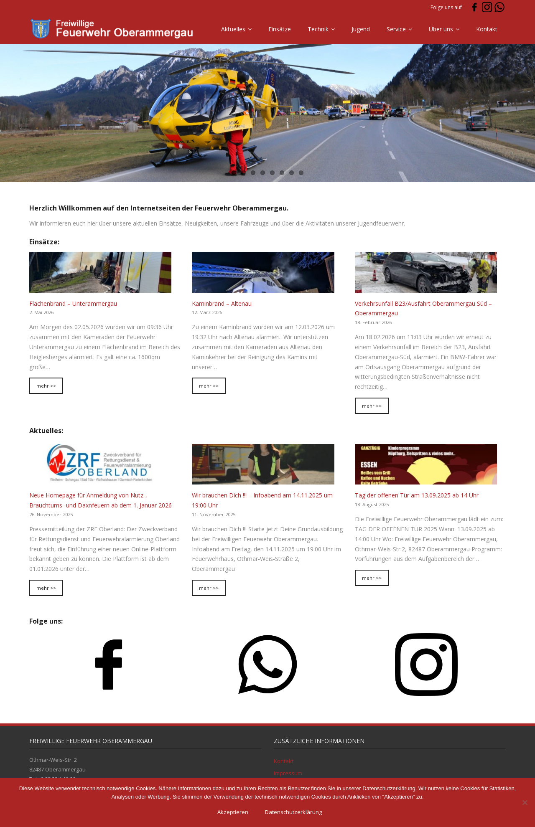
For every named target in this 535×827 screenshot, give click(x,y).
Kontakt (486, 29)
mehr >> (46, 386)
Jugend (361, 29)
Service (396, 29)
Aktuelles (233, 29)
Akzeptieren (232, 812)
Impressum (288, 773)
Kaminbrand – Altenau (222, 303)
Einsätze (279, 29)
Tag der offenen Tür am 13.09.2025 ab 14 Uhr (417, 495)
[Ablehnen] (524, 802)
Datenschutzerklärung (293, 812)
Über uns (441, 29)
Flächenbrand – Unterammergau (73, 303)
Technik (318, 29)
